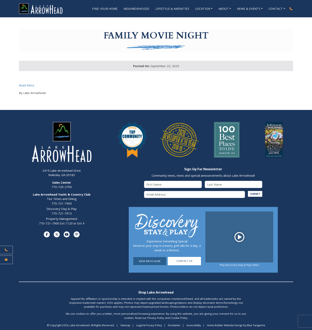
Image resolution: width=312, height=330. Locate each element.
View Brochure (150, 261)
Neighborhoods (131, 9)
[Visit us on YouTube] (67, 235)
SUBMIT (254, 194)
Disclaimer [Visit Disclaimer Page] (174, 325)
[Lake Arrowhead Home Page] (45, 8)
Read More (26, 85)
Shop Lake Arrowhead (156, 292)
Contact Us (184, 261)
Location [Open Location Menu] (200, 9)
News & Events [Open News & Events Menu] (248, 9)
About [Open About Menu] (222, 9)
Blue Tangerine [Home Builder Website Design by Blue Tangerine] (256, 325)
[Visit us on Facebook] (47, 235)
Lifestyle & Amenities (169, 9)
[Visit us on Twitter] (57, 235)
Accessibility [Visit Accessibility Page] (193, 325)
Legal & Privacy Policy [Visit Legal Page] (149, 325)
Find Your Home (98, 9)
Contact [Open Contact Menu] (275, 9)
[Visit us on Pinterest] (77, 235)
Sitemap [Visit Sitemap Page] (125, 325)
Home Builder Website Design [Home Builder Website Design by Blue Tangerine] (225, 325)
